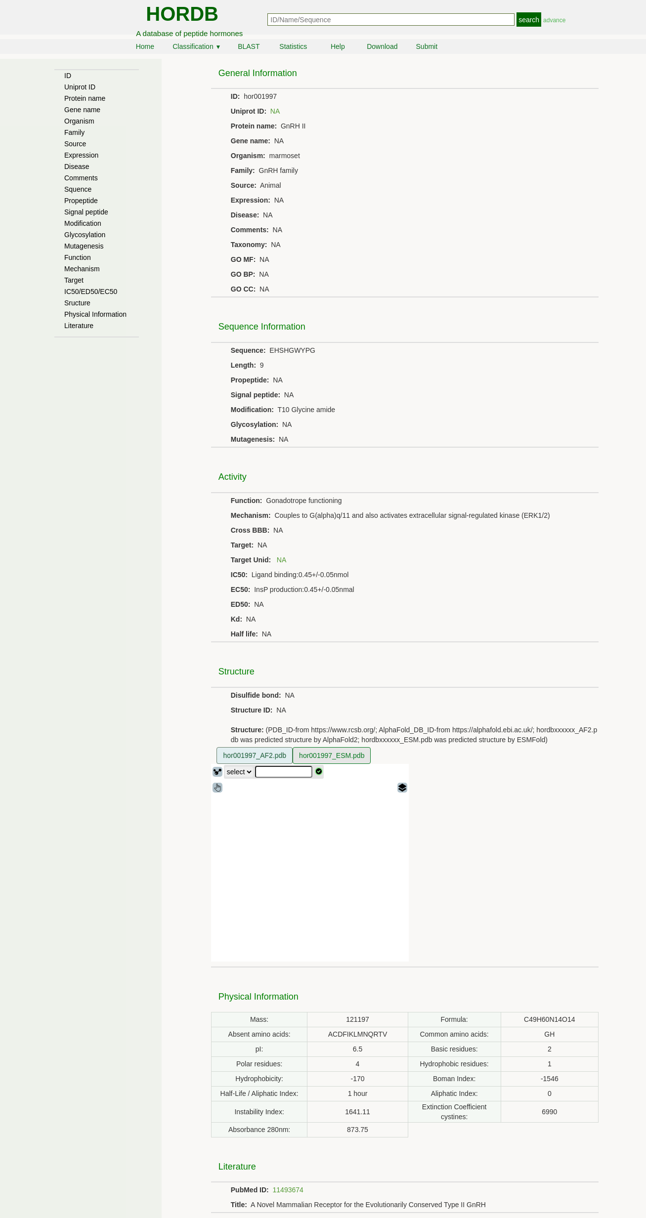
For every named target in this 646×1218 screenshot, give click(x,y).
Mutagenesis (83, 246)
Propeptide (81, 201)
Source (75, 144)
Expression (81, 155)
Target (74, 280)
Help (338, 46)
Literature (78, 326)
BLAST (248, 46)
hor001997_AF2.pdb (254, 755)
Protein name (84, 98)
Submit (427, 46)
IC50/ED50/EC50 (90, 291)
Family (74, 132)
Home (145, 46)
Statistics (293, 46)
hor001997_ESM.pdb (331, 755)
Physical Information (95, 314)
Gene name (82, 110)
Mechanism (82, 269)
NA (275, 111)
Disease (76, 166)
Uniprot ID (79, 87)
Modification (82, 223)
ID (67, 76)
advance (554, 20)
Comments (81, 178)
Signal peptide (86, 212)
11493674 (288, 1190)
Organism (79, 121)
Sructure (77, 303)
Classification (196, 46)
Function (77, 257)
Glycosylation (84, 235)
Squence (77, 189)
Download (382, 46)
